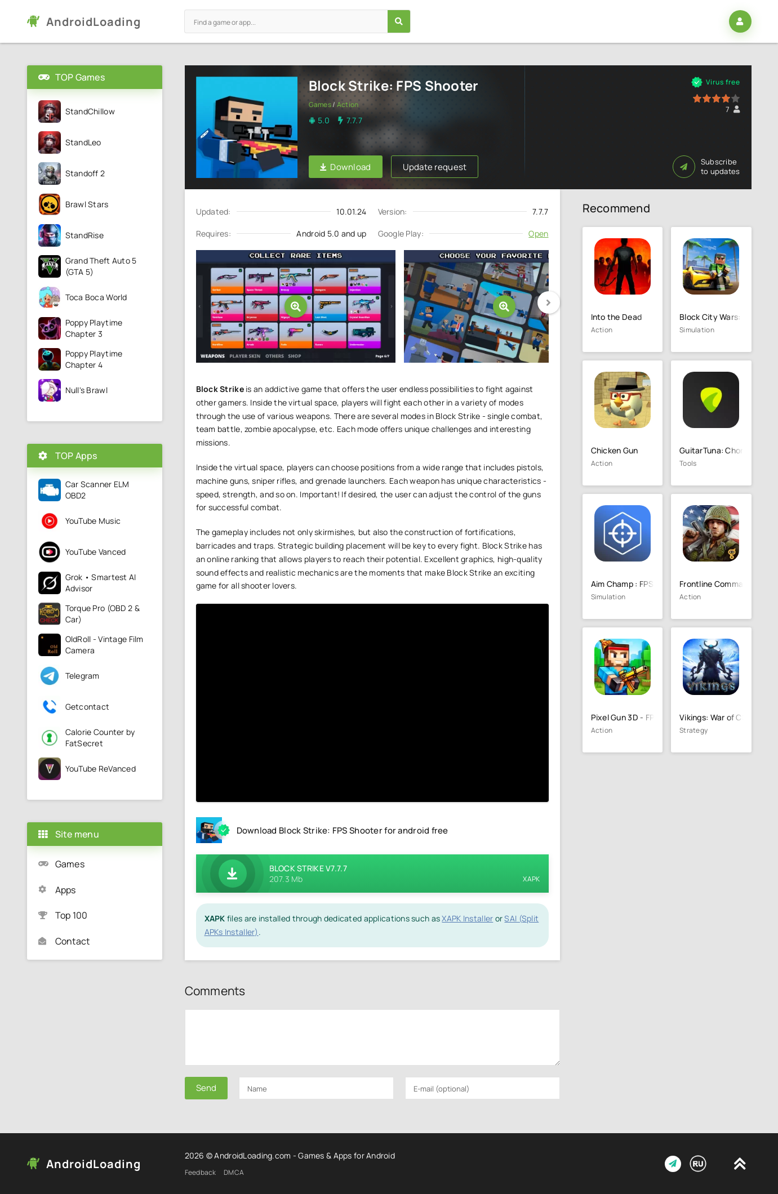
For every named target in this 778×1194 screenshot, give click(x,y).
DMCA (234, 1172)
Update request (435, 167)
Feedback (200, 1172)
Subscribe (706, 166)
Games (320, 104)
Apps (65, 890)
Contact (72, 941)
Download (345, 167)
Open (538, 233)
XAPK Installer (467, 918)
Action (348, 104)
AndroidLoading (93, 21)
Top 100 (71, 915)
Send (206, 1088)
